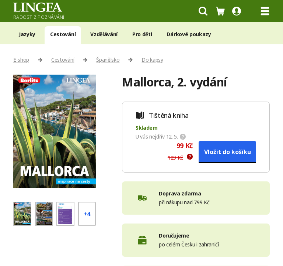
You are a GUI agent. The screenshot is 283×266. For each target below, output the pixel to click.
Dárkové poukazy (189, 34)
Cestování (63, 34)
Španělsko (107, 59)
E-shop (21, 59)
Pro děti (142, 34)
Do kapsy (152, 59)
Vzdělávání (104, 34)
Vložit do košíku (227, 152)
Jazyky (27, 34)
